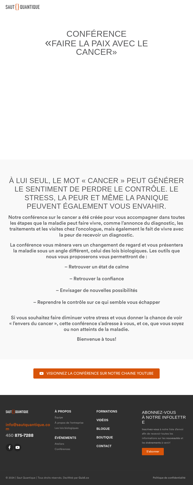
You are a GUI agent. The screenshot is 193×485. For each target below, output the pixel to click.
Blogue (103, 428)
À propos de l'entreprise (69, 423)
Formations (106, 411)
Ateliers (59, 444)
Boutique (104, 437)
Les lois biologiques (66, 428)
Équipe (59, 417)
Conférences (62, 449)
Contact (104, 446)
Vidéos (102, 420)
